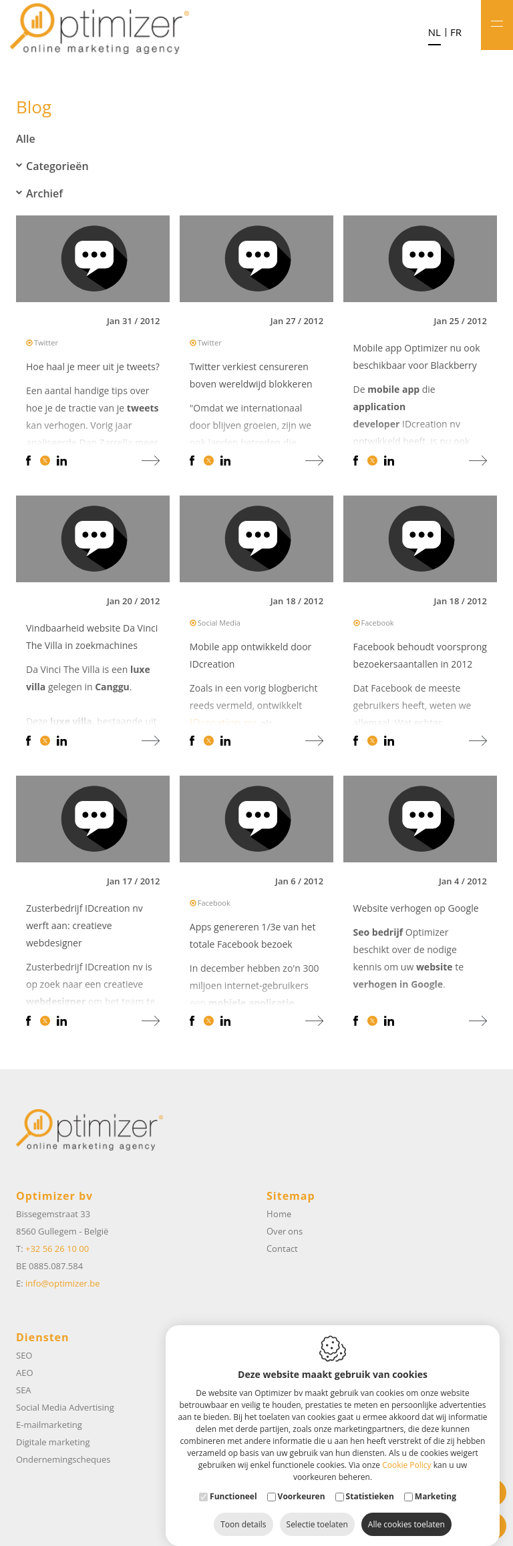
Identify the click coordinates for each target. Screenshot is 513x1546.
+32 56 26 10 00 (57, 1249)
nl (434, 33)
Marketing (435, 1483)
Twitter (46, 344)
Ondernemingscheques (63, 1459)
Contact (282, 1249)
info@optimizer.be (62, 1283)
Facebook (377, 625)
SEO (24, 1355)
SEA (23, 1390)
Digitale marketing (53, 1442)
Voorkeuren (301, 1483)
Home (279, 1214)
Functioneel (233, 1483)
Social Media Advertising (65, 1407)
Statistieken (370, 1483)
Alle (25, 138)
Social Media (219, 625)
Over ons (285, 1231)
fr (456, 33)
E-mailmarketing (49, 1425)
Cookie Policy (406, 1451)
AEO (24, 1373)
